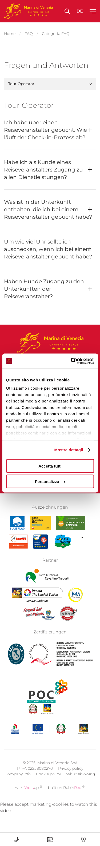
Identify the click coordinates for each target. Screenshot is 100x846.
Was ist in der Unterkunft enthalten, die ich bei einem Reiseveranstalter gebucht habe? (48, 209)
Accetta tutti (50, 466)
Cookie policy (48, 782)
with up (28, 795)
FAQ (29, 33)
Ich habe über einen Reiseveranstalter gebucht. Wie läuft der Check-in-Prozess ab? (45, 130)
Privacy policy (70, 776)
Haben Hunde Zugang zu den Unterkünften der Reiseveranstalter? (44, 289)
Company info (18, 782)
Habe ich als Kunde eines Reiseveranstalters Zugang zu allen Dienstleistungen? (43, 169)
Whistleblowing (80, 782)
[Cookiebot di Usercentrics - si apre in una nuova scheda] (71, 361)
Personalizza (50, 481)
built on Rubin (66, 795)
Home (9, 33)
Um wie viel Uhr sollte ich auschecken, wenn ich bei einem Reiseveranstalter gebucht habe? (48, 249)
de (80, 11)
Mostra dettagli (68, 450)
